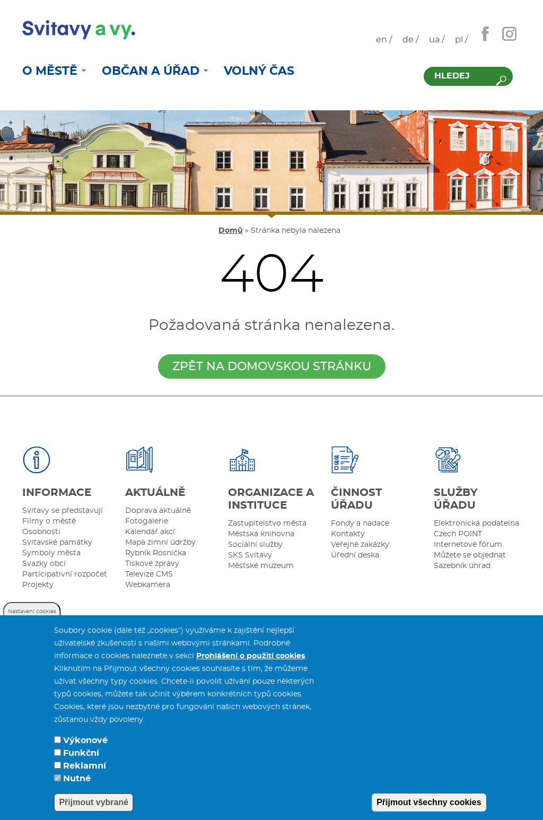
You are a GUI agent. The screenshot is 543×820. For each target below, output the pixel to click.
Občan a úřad (155, 71)
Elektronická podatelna (476, 523)
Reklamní (84, 778)
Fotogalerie (146, 521)
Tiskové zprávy (152, 564)
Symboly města (51, 553)
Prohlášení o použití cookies (250, 669)
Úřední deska (355, 555)
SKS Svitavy (250, 555)
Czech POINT (458, 534)
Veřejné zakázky (360, 544)
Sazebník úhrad (462, 566)
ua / (436, 40)
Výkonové (85, 753)
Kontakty (348, 534)
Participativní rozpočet (64, 574)
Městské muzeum (261, 566)
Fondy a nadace (360, 523)
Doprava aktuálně (158, 510)
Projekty (38, 585)
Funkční (81, 766)
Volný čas (259, 71)
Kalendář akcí (150, 532)
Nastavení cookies (32, 624)
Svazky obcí (44, 564)
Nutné (77, 791)
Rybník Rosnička (155, 553)
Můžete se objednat (470, 555)
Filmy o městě (49, 521)
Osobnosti (41, 532)
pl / (461, 40)
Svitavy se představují (62, 510)
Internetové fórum (468, 544)
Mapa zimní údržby (160, 542)
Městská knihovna (261, 534)
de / (410, 40)
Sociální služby (255, 544)
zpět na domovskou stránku (271, 366)
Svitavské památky (57, 542)
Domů (230, 230)
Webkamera (147, 585)
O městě (54, 71)
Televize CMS (149, 574)
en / (384, 40)
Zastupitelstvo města (267, 523)
